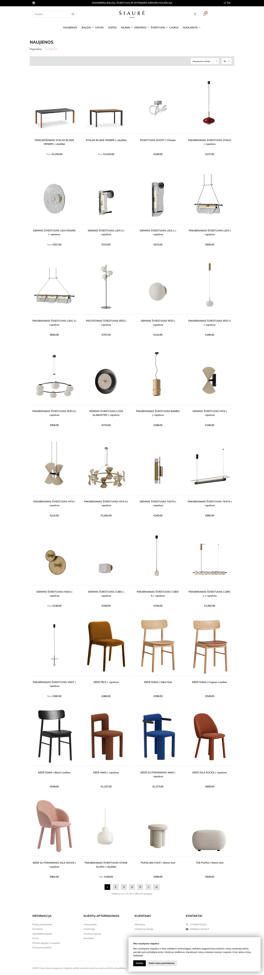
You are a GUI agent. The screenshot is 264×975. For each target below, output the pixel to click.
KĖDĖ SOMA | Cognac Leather (209, 682)
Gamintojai (89, 929)
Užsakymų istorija (144, 929)
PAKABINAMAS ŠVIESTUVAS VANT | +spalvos (54, 684)
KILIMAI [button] (125, 27)
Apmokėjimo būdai (42, 933)
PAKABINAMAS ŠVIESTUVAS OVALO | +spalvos (209, 142)
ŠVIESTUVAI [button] (158, 27)
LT (225, 2)
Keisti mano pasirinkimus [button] (162, 963)
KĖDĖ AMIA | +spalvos (106, 772)
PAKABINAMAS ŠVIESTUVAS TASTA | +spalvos (210, 503)
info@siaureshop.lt (197, 929)
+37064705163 (196, 924)
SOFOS (112, 27)
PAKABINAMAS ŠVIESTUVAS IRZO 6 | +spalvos (54, 413)
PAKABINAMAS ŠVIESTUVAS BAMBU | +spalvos (158, 413)
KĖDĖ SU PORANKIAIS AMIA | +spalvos (158, 774)
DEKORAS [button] (140, 27)
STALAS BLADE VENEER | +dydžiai (106, 140)
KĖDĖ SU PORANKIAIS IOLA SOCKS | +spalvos (54, 864)
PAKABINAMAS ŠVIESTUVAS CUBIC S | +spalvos (158, 593)
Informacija (42, 916)
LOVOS (99, 27)
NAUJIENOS (70, 27)
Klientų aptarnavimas (101, 916)
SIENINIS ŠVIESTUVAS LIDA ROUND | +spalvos (54, 232)
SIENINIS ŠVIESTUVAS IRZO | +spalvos (158, 322)
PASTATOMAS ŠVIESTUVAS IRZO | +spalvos (106, 322)
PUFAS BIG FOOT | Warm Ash (158, 862)
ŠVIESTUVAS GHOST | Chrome (158, 140)
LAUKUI (173, 27)
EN (228, 2)
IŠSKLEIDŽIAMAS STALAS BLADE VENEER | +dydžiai (54, 142)
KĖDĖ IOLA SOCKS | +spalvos (209, 772)
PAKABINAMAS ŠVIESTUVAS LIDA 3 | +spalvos (54, 322)
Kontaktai (37, 929)
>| (156, 886)
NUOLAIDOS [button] (190, 27)
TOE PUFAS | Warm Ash (209, 862)
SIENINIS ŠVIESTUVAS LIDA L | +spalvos (158, 232)
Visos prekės (90, 924)
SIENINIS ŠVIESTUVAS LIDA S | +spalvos (106, 232)
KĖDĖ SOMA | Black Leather (54, 772)
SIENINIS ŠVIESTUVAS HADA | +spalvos (54, 593)
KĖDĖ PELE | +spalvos (106, 682)
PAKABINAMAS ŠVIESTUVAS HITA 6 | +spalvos (106, 503)
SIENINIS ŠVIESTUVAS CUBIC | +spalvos (106, 593)
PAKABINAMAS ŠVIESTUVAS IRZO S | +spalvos (209, 322)
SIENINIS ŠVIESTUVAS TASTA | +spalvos (158, 503)
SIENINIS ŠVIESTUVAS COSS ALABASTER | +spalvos (106, 413)
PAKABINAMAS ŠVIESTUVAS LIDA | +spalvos (210, 232)
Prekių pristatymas (42, 924)
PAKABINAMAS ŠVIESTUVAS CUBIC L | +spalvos (209, 593)
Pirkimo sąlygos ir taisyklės (46, 943)
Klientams (143, 916)
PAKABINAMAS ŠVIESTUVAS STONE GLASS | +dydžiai (106, 864)
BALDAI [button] (86, 27)
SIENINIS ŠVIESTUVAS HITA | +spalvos (209, 413)
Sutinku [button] (139, 963)
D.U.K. (35, 938)
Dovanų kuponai (92, 933)
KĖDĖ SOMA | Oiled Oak (158, 682)
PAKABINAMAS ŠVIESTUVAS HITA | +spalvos (54, 503)
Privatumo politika (41, 947)
